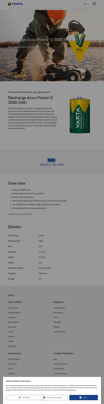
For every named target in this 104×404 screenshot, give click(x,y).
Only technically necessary (54, 397)
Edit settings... (23, 397)
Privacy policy (72, 390)
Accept (85, 397)
